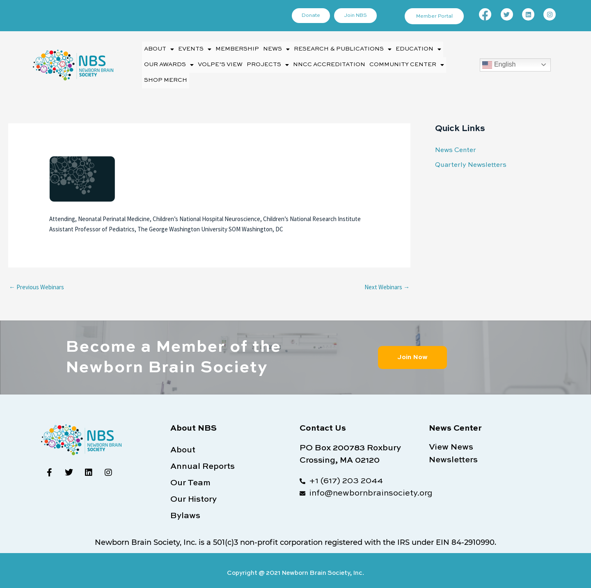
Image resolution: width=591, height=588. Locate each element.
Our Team (190, 477)
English (498, 62)
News (273, 48)
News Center (454, 144)
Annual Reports (202, 461)
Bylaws (185, 510)
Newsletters (453, 453)
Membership (234, 48)
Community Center (396, 62)
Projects (264, 62)
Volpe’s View (218, 62)
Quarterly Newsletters (468, 158)
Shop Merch (164, 75)
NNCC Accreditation (322, 62)
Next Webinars (387, 281)
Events (193, 48)
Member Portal (435, 16)
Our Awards (168, 62)
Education (409, 48)
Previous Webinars (36, 281)
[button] (158, 48)
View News (451, 441)
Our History (193, 493)
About (158, 48)
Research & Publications (337, 48)
